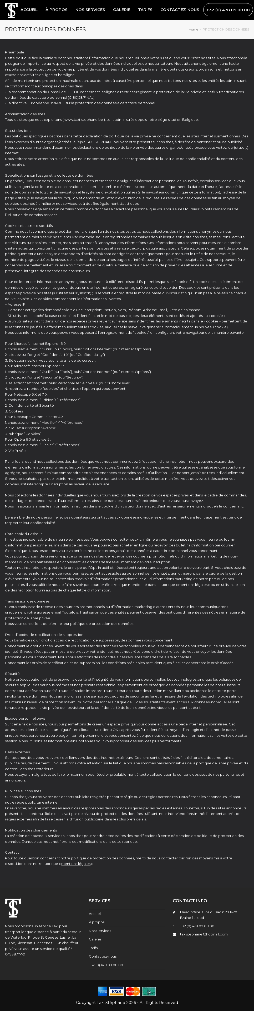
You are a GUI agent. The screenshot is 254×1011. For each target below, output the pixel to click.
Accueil (95, 914)
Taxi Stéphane (111, 1002)
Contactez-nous (102, 956)
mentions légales (75, 863)
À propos (96, 922)
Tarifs (93, 948)
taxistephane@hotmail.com (204, 934)
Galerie (95, 939)
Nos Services (100, 931)
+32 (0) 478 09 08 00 (106, 965)
